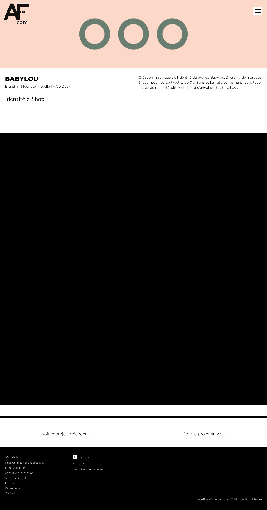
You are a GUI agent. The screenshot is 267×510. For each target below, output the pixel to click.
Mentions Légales (251, 499)
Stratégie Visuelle (16, 478)
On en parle (12, 488)
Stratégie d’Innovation (19, 473)
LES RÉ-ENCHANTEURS (88, 469)
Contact (10, 493)
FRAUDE (78, 463)
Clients (9, 483)
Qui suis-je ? (12, 456)
